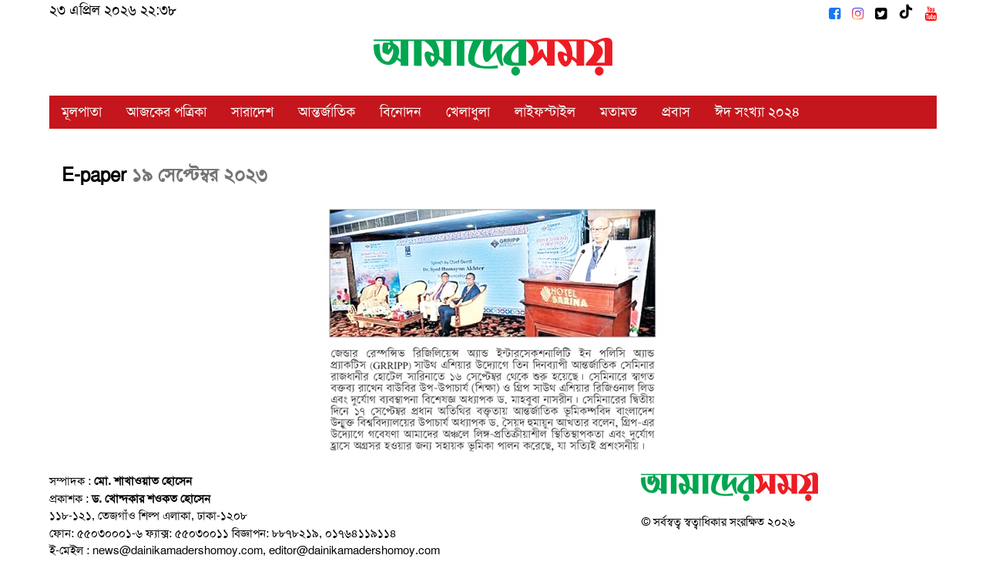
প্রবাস (676, 112)
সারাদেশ (252, 112)
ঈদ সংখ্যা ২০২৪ (757, 112)
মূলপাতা (82, 112)
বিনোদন (400, 112)
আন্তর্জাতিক (326, 112)
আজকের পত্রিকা (166, 112)
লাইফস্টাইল (545, 112)
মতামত (618, 112)
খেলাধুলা (468, 112)
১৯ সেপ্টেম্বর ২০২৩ (199, 175)
